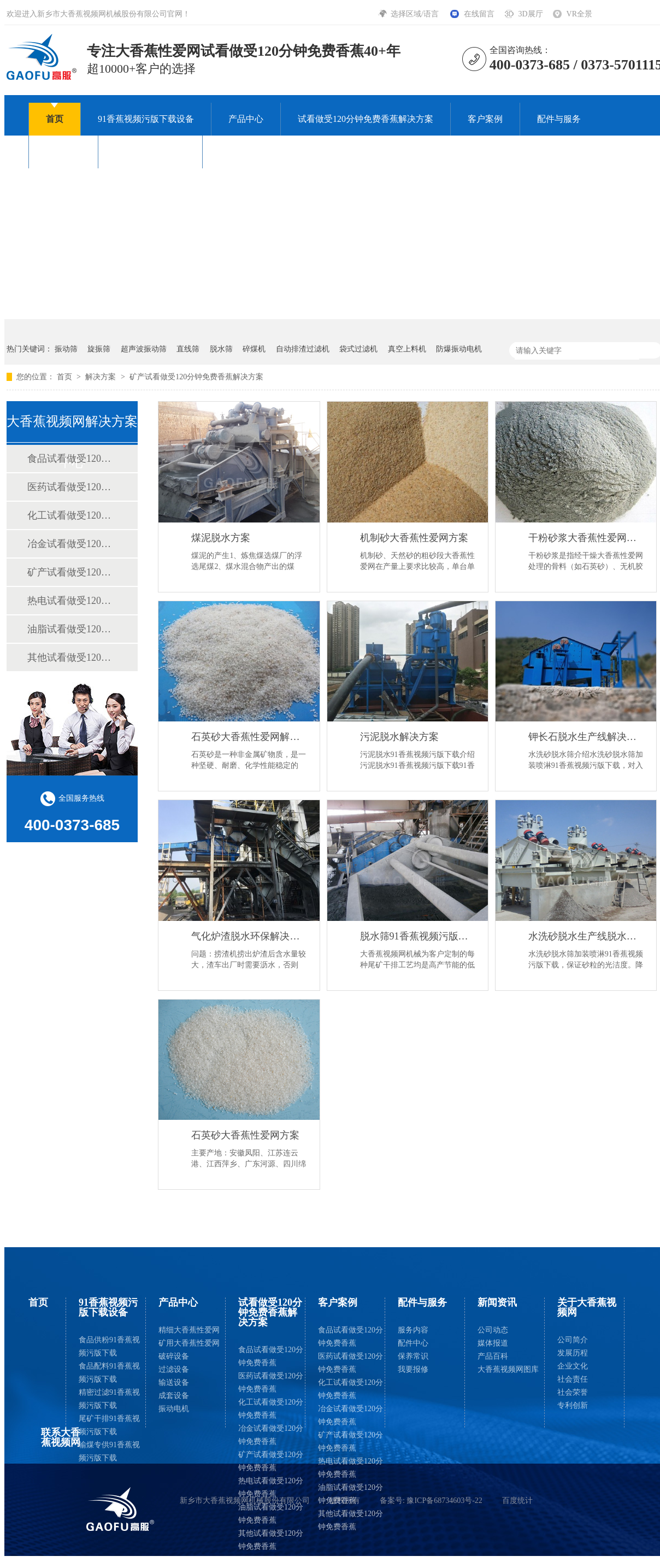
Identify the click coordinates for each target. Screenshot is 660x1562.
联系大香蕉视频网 (255, 151)
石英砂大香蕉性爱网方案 (245, 1135)
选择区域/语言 (415, 14)
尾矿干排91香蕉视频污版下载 (109, 1425)
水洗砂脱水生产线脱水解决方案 (586, 936)
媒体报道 (493, 1343)
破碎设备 (173, 1356)
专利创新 (572, 1405)
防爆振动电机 (459, 349)
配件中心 (413, 1343)
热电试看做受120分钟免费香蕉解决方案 (71, 600)
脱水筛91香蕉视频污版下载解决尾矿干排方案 (418, 936)
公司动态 (493, 1330)
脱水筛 (221, 349)
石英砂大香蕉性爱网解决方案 (249, 736)
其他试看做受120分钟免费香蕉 (270, 1540)
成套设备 (173, 1395)
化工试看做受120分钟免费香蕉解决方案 (71, 515)
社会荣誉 (572, 1392)
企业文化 (572, 1366)
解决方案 (101, 377)
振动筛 (66, 349)
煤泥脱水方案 (220, 537)
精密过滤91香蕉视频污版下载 (109, 1399)
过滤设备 (173, 1369)
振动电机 (173, 1409)
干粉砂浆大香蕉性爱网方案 (586, 537)
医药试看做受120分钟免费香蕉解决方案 (71, 486)
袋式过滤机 (358, 349)
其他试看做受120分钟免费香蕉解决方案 (71, 657)
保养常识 (413, 1356)
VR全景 (579, 14)
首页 (54, 119)
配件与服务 (559, 119)
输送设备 (173, 1382)
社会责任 (572, 1379)
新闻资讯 (63, 151)
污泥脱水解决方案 (399, 736)
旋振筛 (98, 349)
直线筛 (187, 349)
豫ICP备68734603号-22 (444, 1500)
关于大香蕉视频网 (150, 151)
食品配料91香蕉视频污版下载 (109, 1372)
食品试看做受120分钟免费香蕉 (270, 1356)
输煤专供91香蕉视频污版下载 (109, 1451)
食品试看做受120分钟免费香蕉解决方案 (71, 458)
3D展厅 (530, 14)
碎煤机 (254, 349)
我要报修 (413, 1369)
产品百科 (493, 1356)
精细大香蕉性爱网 (189, 1330)
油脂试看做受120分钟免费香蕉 (270, 1513)
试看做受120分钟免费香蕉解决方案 (365, 119)
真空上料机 (407, 349)
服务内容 (413, 1330)
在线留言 (479, 14)
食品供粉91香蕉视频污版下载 (109, 1346)
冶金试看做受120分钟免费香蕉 (270, 1435)
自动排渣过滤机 (302, 349)
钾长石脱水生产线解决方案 (586, 736)
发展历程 (572, 1353)
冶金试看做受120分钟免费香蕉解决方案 (71, 543)
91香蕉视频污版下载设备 (146, 119)
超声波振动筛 (144, 349)
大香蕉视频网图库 (508, 1369)
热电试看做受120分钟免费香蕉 (270, 1487)
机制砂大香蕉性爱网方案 (414, 537)
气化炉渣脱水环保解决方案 (249, 936)
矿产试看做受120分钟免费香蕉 (270, 1461)
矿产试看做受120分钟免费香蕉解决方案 (196, 377)
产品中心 (245, 119)
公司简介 (572, 1340)
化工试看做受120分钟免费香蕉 (270, 1408)
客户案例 (485, 119)
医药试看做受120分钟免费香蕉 (270, 1382)
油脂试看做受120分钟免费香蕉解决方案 (71, 629)
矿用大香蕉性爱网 (189, 1343)
